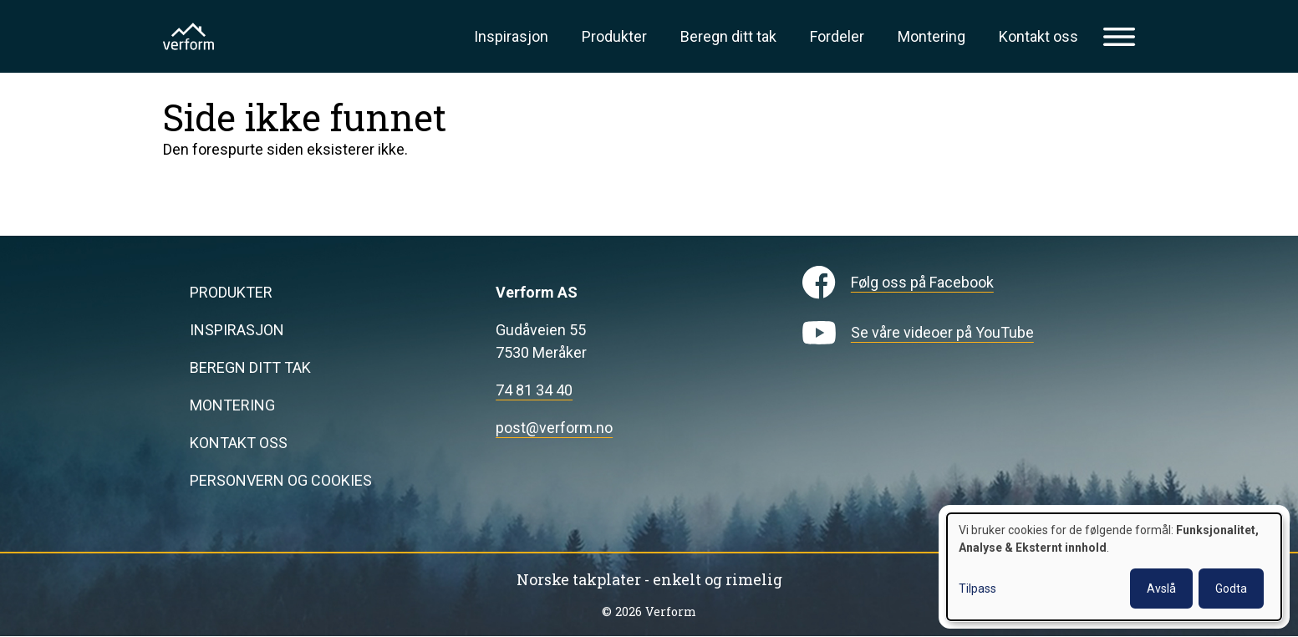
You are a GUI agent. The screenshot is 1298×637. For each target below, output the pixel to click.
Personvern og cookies (281, 480)
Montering (931, 36)
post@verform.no (554, 427)
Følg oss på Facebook (922, 282)
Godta (1231, 588)
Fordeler (837, 36)
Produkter (614, 36)
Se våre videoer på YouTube (942, 332)
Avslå (1161, 588)
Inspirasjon (511, 36)
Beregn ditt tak (728, 36)
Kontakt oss (1038, 36)
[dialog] (1114, 566)
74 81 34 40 (534, 390)
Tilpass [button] (977, 588)
